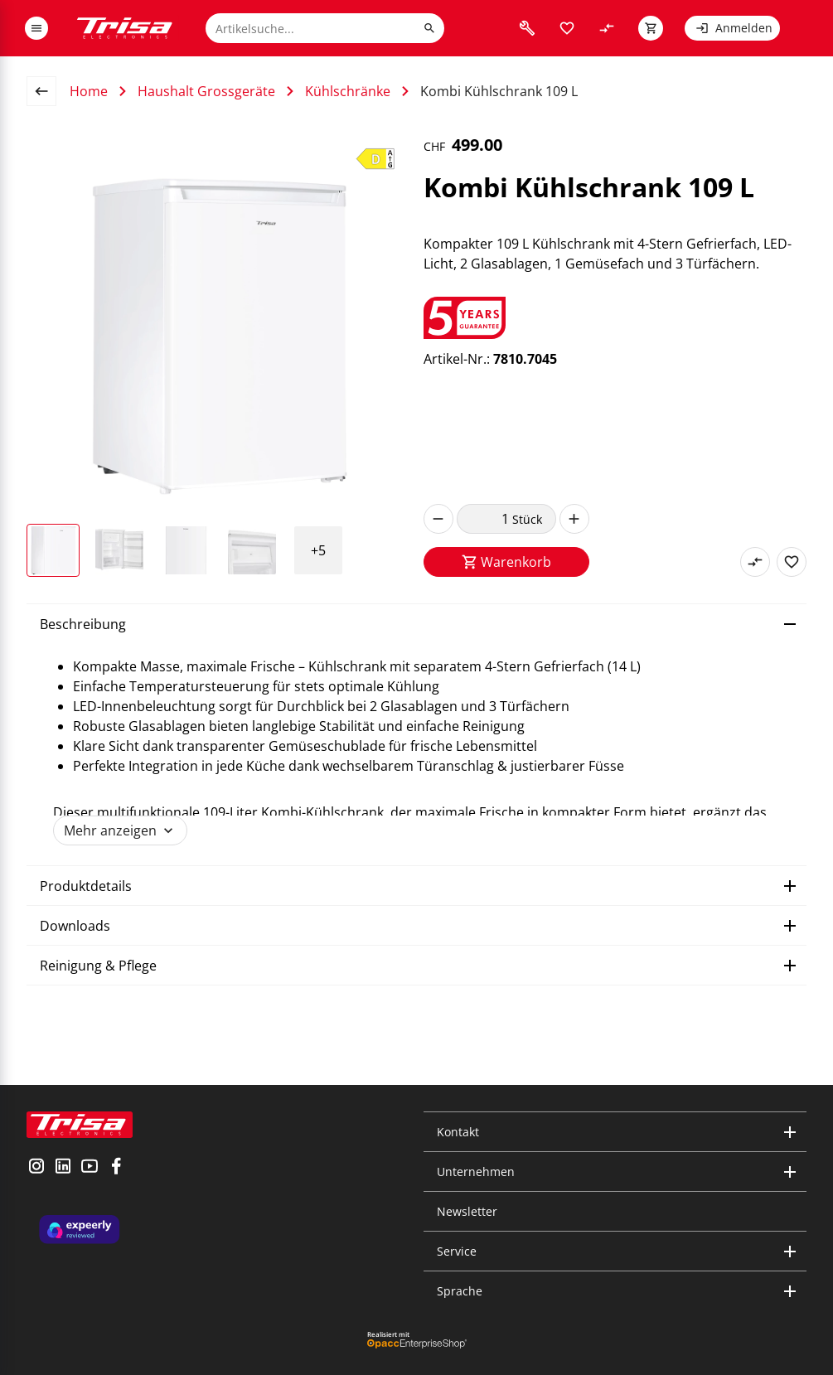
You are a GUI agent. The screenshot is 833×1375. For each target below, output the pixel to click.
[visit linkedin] (63, 1167)
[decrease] (438, 519)
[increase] (574, 519)
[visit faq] (527, 28)
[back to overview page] (48, 91)
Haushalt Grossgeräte (206, 91)
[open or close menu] (36, 28)
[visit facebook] (116, 1167)
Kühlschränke (347, 91)
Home (89, 91)
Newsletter (467, 1211)
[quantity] (484, 519)
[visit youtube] (89, 1167)
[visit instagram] (36, 1167)
